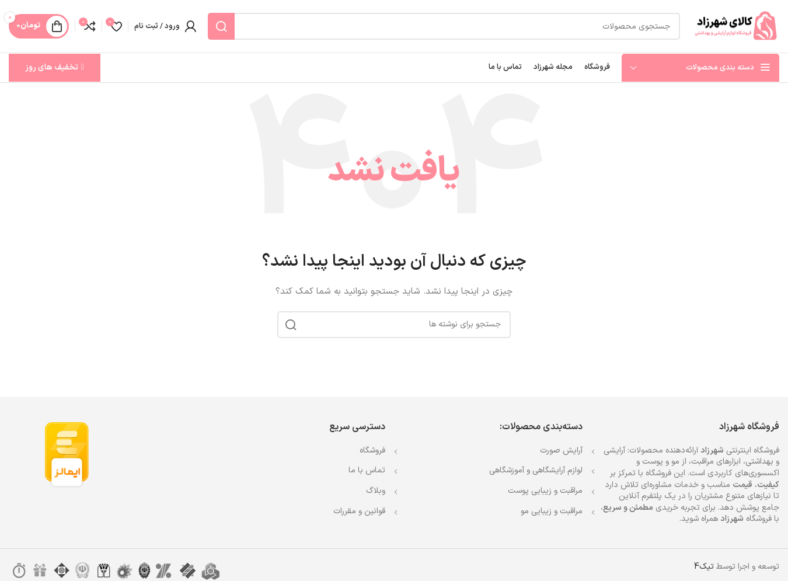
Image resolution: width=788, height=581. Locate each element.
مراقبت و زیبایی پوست (545, 491)
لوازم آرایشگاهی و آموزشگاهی (536, 470)
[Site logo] (735, 26)
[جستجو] (444, 26)
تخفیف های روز (54, 67)
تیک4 (704, 567)
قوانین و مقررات (359, 511)
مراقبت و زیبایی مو (552, 511)
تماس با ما (366, 470)
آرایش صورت (561, 450)
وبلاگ (375, 491)
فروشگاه (372, 450)
